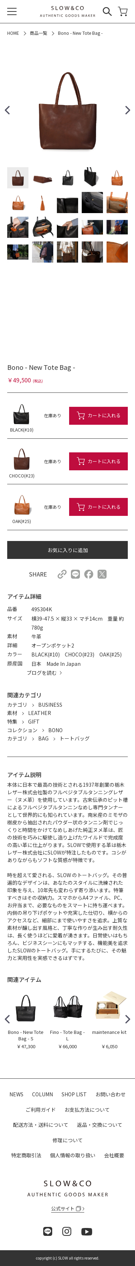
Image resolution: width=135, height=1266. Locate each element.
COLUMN (42, 1094)
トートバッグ (74, 738)
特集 (12, 721)
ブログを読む (42, 672)
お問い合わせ (110, 1094)
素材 (12, 712)
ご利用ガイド (41, 1109)
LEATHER (39, 712)
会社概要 (114, 1155)
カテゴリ (17, 704)
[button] (7, 110)
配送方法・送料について (40, 1124)
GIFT (34, 721)
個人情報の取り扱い (72, 1155)
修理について (68, 1140)
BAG (43, 738)
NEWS (16, 1094)
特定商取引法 (26, 1155)
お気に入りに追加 (68, 550)
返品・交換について (99, 1124)
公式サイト (66, 1208)
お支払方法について (87, 1109)
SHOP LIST (74, 1094)
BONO (55, 730)
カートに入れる (104, 415)
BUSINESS (50, 704)
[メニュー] (12, 11)
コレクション (22, 730)
